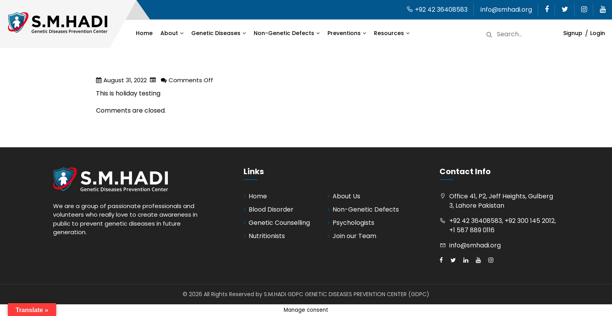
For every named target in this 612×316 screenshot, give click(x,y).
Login (597, 33)
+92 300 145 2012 (530, 220)
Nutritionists (267, 235)
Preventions (344, 33)
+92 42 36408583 (437, 9)
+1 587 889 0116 (472, 230)
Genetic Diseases (215, 33)
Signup (572, 33)
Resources (389, 33)
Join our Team (354, 235)
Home (144, 33)
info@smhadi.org (506, 9)
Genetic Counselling (279, 222)
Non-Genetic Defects (284, 33)
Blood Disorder (271, 209)
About (169, 33)
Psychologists (353, 222)
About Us (346, 196)
